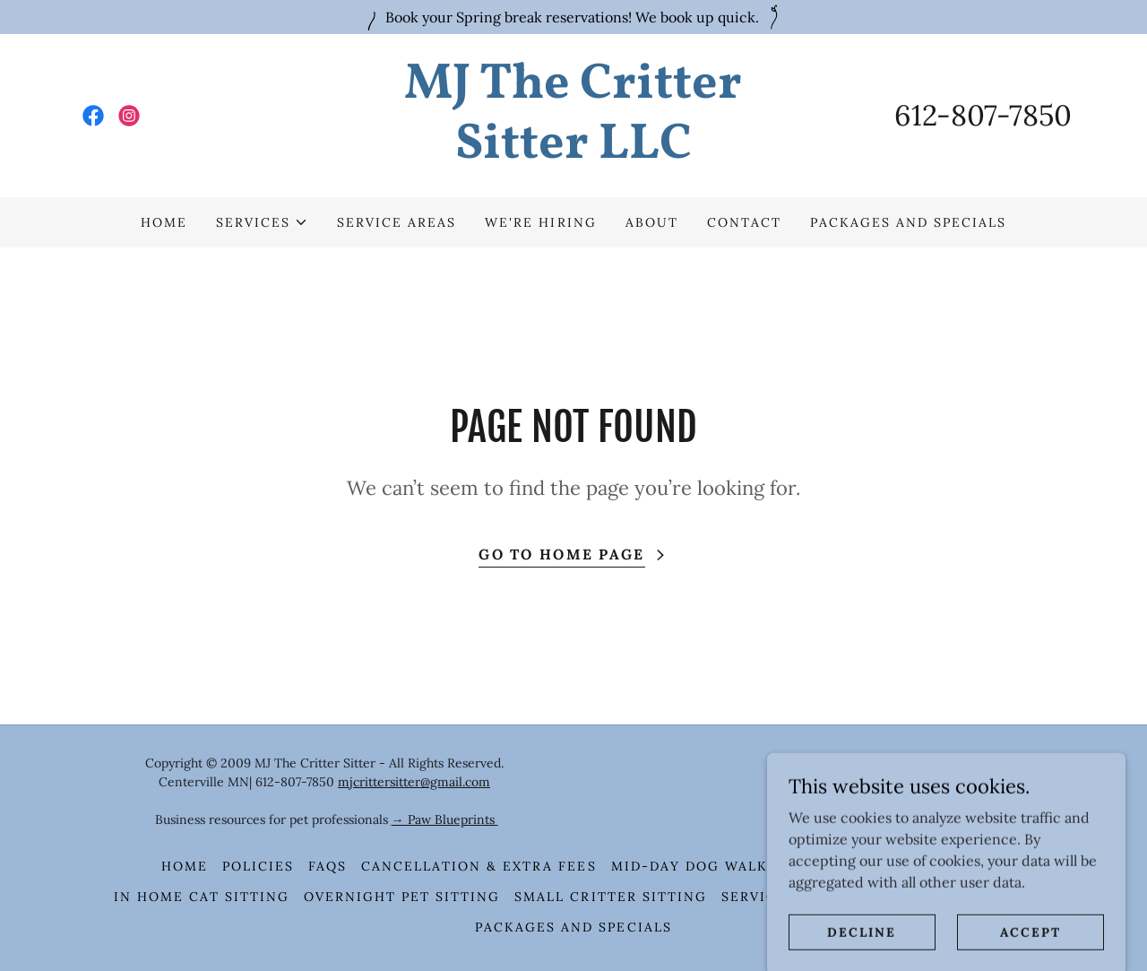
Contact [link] (744, 222)
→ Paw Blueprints (445, 819)
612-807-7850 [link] (983, 115)
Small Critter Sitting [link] (610, 897)
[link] (93, 116)
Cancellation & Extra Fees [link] (478, 866)
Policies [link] (258, 866)
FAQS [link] (327, 866)
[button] (262, 222)
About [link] (651, 222)
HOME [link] (164, 222)
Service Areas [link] (396, 222)
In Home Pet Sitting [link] (899, 866)
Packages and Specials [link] (908, 222)
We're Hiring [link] (540, 222)
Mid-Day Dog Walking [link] (704, 866)
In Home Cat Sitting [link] (201, 897)
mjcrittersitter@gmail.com (414, 782)
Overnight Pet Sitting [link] (402, 897)
